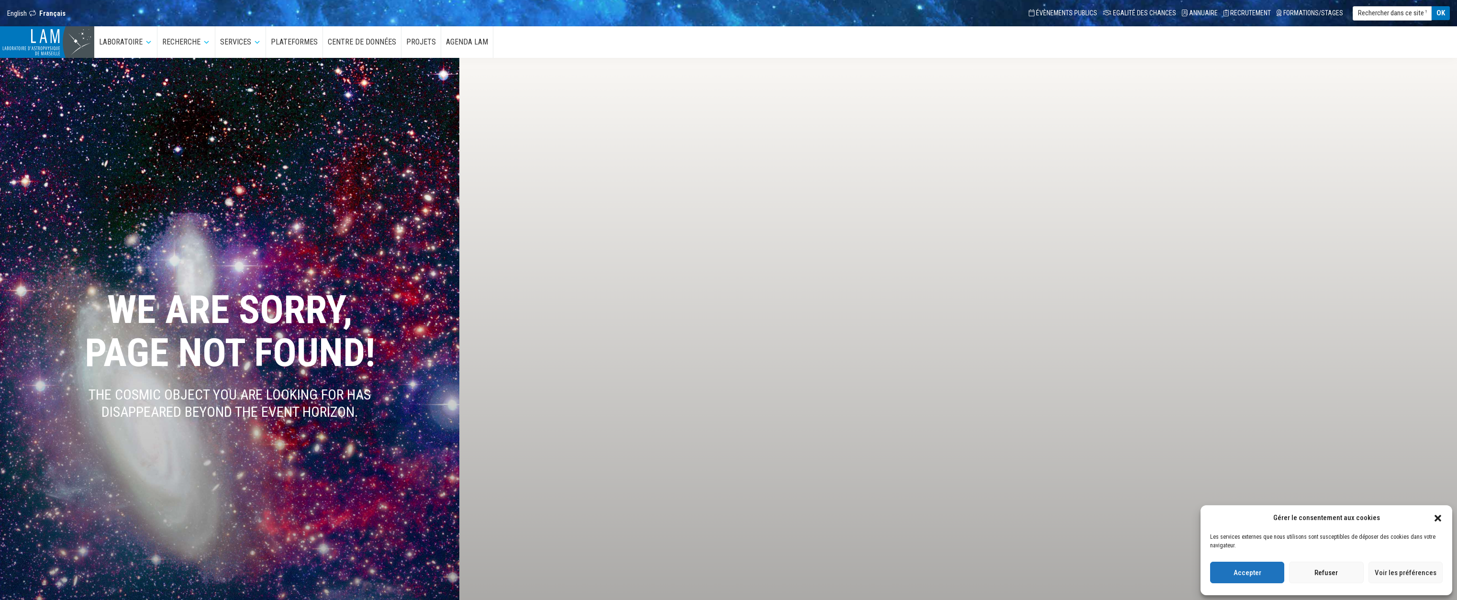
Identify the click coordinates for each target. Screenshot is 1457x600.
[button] (1438, 517)
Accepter (1247, 572)
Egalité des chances (1139, 13)
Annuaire (1200, 13)
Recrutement (1247, 13)
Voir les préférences (1405, 572)
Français (52, 13)
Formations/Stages (1310, 13)
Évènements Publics (1063, 13)
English (17, 13)
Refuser (1326, 572)
